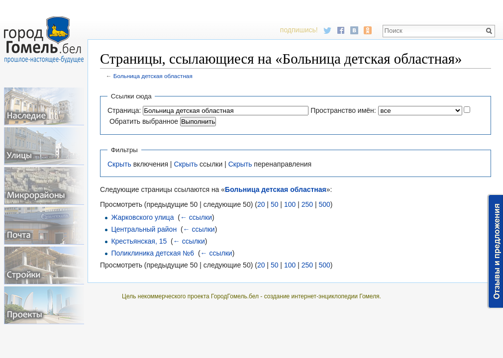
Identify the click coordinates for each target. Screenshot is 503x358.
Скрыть (119, 164)
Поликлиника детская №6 (152, 253)
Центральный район (144, 229)
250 (307, 204)
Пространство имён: (343, 110)
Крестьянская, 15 (139, 241)
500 (324, 204)
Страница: (124, 110)
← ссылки (196, 217)
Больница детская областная (153, 76)
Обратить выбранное (143, 121)
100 (290, 204)
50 (275, 204)
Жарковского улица (142, 217)
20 (261, 204)
